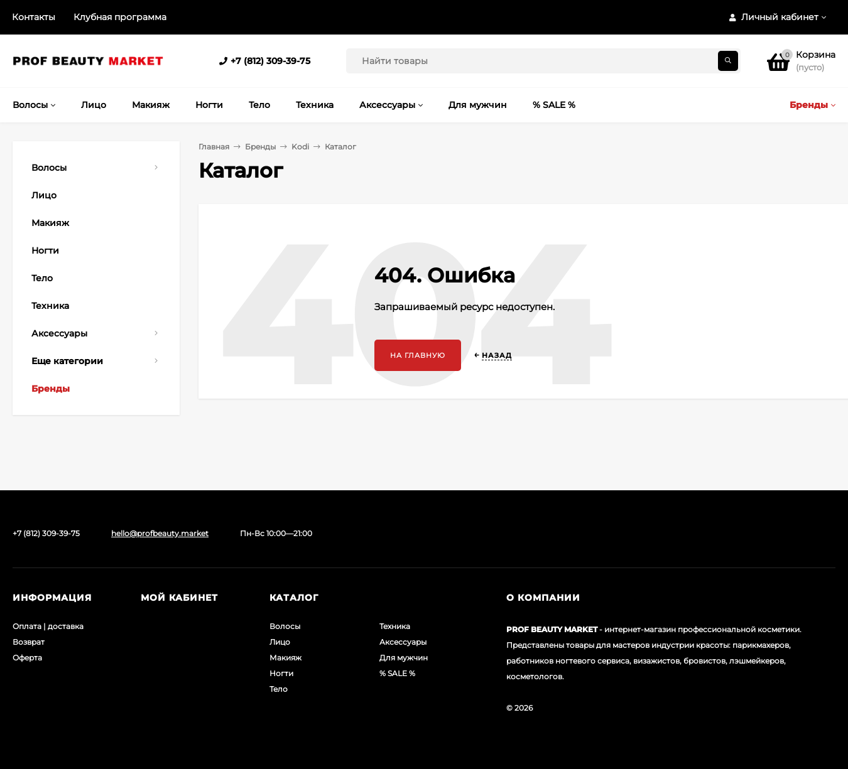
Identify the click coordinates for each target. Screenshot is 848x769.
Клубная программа (119, 17)
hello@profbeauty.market (160, 533)
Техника (394, 626)
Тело (278, 689)
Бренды (260, 146)
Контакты (33, 17)
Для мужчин (403, 657)
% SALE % (397, 673)
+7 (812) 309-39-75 (270, 61)
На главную (417, 355)
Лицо (279, 642)
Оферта (27, 657)
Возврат (29, 642)
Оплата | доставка (48, 626)
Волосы (284, 626)
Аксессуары (403, 642)
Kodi (300, 146)
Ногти (281, 673)
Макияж (285, 657)
